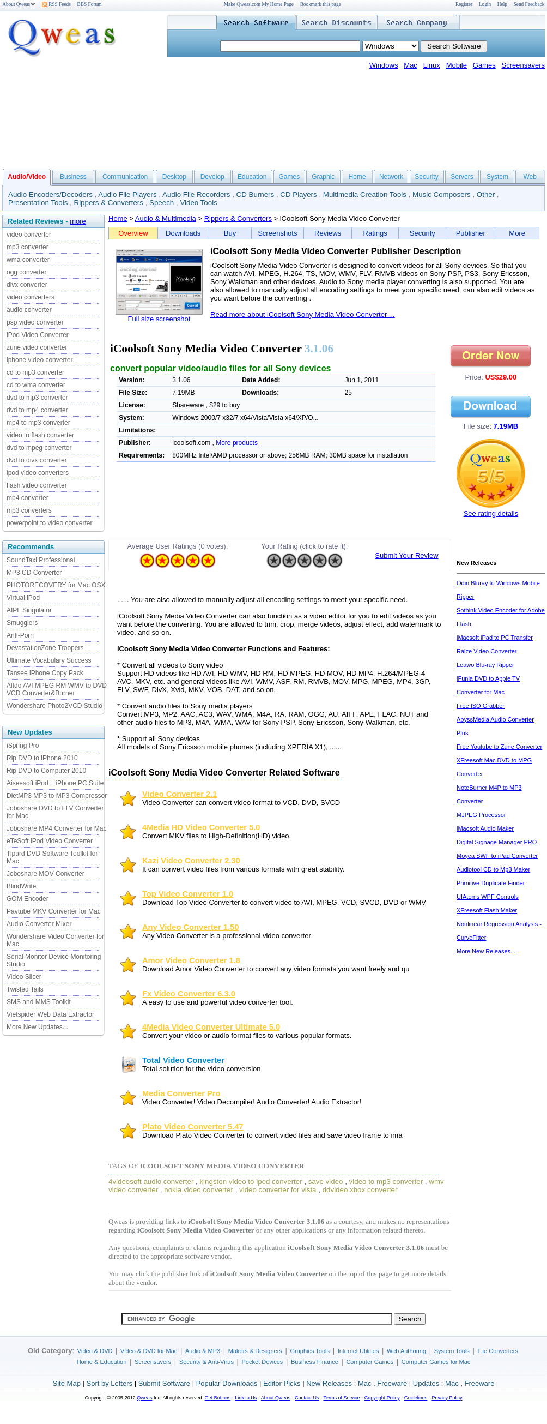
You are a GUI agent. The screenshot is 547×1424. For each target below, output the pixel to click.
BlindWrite (21, 886)
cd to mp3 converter (35, 372)
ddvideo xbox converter (360, 1190)
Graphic (323, 177)
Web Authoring (406, 1351)
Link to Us (246, 1398)
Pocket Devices (262, 1362)
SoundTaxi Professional (41, 560)
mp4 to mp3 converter (38, 422)
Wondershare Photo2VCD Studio (54, 706)
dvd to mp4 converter (37, 410)
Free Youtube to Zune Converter (499, 746)
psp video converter (35, 322)
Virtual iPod (23, 598)
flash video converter (37, 485)
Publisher (470, 233)
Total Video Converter (183, 1060)
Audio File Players (127, 194)
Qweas (144, 1398)
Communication (125, 177)
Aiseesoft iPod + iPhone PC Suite (55, 783)
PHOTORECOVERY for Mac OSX (56, 585)
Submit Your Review (406, 555)
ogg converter (26, 272)
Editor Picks (282, 1383)
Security (426, 177)
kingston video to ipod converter (250, 1181)
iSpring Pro (23, 745)
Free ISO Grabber (481, 705)
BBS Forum (89, 4)
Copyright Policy (382, 1398)
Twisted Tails (25, 989)
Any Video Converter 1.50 (190, 927)
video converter (29, 234)
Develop (212, 177)
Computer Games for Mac (436, 1362)
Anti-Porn (20, 635)
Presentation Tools (38, 203)
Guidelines (416, 1398)
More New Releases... (486, 951)
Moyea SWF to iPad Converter (497, 855)
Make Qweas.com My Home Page (259, 4)
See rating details (491, 513)
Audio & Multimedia (165, 218)
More (517, 233)
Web (529, 177)
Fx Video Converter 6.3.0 (188, 993)
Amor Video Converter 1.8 (191, 960)
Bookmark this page (320, 4)
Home (357, 177)
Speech (161, 203)
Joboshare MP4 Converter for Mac (56, 828)
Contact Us (307, 1398)
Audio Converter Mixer (39, 924)
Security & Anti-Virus (206, 1362)
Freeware (392, 1383)
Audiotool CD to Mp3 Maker (493, 869)
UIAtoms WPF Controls (488, 896)
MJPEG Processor (481, 815)
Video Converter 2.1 (179, 794)
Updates (426, 1383)
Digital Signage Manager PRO (497, 842)
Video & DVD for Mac (148, 1351)
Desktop (174, 177)
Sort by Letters (109, 1383)
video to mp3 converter (386, 1181)
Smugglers (22, 623)
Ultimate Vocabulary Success (49, 660)
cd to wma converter (36, 385)
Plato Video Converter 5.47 (192, 1126)
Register (463, 4)
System (497, 177)
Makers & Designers (255, 1351)
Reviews (327, 233)
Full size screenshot (159, 319)
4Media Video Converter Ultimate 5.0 (211, 1027)
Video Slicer (24, 977)
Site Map (67, 1383)
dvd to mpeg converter (39, 448)
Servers (462, 177)
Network (391, 177)
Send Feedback (529, 4)
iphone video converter (39, 360)
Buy (230, 233)
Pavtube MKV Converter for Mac (54, 911)
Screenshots (277, 233)
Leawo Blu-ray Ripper (485, 665)
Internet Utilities (358, 1351)
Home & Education (102, 1362)
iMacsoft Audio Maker (485, 828)
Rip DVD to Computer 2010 (46, 770)
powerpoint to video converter (49, 523)
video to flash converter (40, 435)
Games (484, 65)
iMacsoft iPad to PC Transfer (495, 637)
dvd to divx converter (37, 460)
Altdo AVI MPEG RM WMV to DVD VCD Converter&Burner (57, 689)
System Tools (452, 1351)
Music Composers (441, 194)
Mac (410, 65)
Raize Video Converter (486, 651)
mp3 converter (27, 247)
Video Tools (198, 203)
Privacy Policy (446, 1398)
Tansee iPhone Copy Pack (45, 673)
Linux (431, 65)
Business (73, 177)
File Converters (497, 1351)
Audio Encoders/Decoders (50, 194)
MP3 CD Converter (34, 572)
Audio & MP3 (202, 1351)
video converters (30, 297)
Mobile (456, 65)
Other (486, 194)
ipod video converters (38, 473)
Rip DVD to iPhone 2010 (42, 758)
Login (485, 4)
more (78, 221)
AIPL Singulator (29, 610)
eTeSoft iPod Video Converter (50, 841)
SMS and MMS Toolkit (39, 1002)
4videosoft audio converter (150, 1181)
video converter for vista (278, 1190)
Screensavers (523, 65)
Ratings (375, 233)
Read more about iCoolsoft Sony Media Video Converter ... (302, 314)
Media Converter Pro (183, 1093)
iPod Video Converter (38, 335)
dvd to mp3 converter (37, 397)
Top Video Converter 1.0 (187, 894)
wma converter (28, 259)
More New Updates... (37, 1027)
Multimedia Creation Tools (364, 194)
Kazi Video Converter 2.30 (191, 860)
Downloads (183, 233)
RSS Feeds (56, 4)
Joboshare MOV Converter (45, 874)
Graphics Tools (310, 1351)
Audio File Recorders (196, 194)
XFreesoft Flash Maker (487, 910)
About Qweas (18, 4)
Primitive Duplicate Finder (491, 883)
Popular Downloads (227, 1383)
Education (252, 177)
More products (237, 443)
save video (325, 1181)
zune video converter (37, 347)
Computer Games (369, 1362)
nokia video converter (198, 1190)
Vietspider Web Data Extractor (50, 1014)
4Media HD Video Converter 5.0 (201, 827)
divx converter (27, 285)
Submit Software (164, 1383)
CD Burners (255, 194)
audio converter (29, 310)
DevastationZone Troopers (45, 648)
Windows (383, 65)
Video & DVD (95, 1351)
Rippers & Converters (108, 203)
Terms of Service (341, 1398)
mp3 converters (29, 510)
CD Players (298, 194)
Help (502, 4)
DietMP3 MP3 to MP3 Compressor (57, 796)
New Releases (329, 1383)
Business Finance (314, 1362)
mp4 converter (27, 498)
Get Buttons (218, 1398)
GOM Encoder (27, 899)
